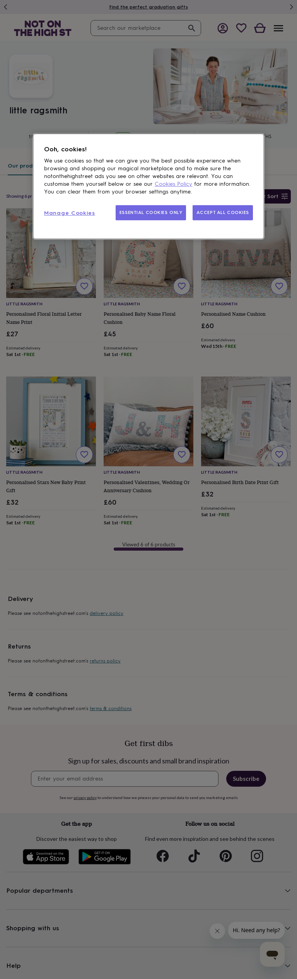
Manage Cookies (69, 213)
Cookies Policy (173, 184)
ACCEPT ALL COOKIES (222, 212)
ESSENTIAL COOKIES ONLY (151, 212)
